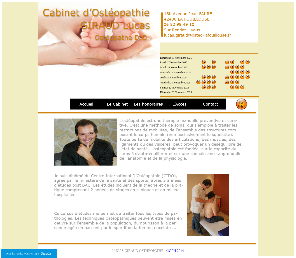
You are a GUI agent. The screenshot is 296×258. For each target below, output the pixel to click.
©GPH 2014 (175, 251)
